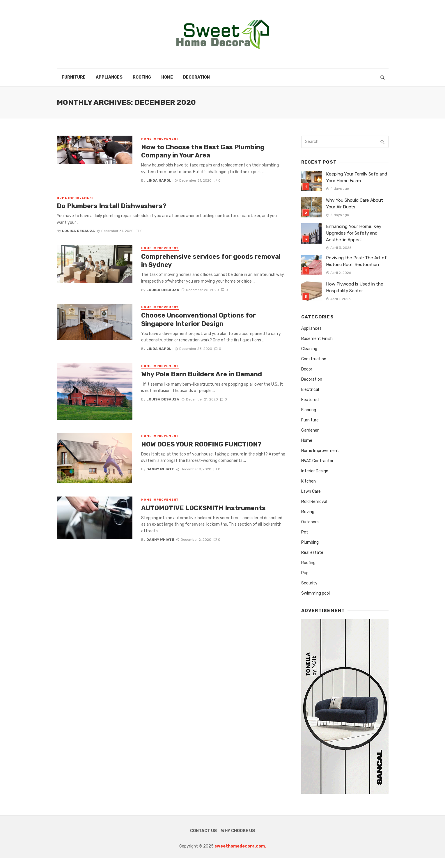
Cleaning (309, 348)
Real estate (312, 552)
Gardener (310, 430)
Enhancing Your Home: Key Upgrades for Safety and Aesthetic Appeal (353, 233)
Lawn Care (311, 491)
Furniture (74, 77)
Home (167, 77)
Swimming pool (315, 593)
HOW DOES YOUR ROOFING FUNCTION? (202, 444)
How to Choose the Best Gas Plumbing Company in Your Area (202, 151)
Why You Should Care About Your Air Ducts (354, 204)
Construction (313, 359)
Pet (304, 532)
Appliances (109, 77)
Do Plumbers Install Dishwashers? (111, 206)
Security (309, 583)
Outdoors (310, 522)
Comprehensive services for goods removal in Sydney (211, 260)
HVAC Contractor (317, 460)
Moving (307, 511)
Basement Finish (317, 338)
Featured (310, 399)
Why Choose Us (238, 830)
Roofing (142, 77)
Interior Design (314, 471)
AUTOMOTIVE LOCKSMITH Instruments (203, 508)
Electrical (310, 389)
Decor (306, 369)
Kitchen (308, 481)
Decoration (196, 77)
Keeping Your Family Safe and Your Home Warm (356, 177)
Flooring (308, 409)
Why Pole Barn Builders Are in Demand (201, 374)
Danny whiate (160, 469)
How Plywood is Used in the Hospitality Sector (354, 287)
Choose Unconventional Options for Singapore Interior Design (198, 319)
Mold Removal (314, 501)
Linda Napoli (159, 180)
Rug (305, 572)
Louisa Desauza (78, 231)
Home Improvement (160, 139)
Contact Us (203, 830)
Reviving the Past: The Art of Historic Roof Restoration (356, 261)
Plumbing (310, 542)
